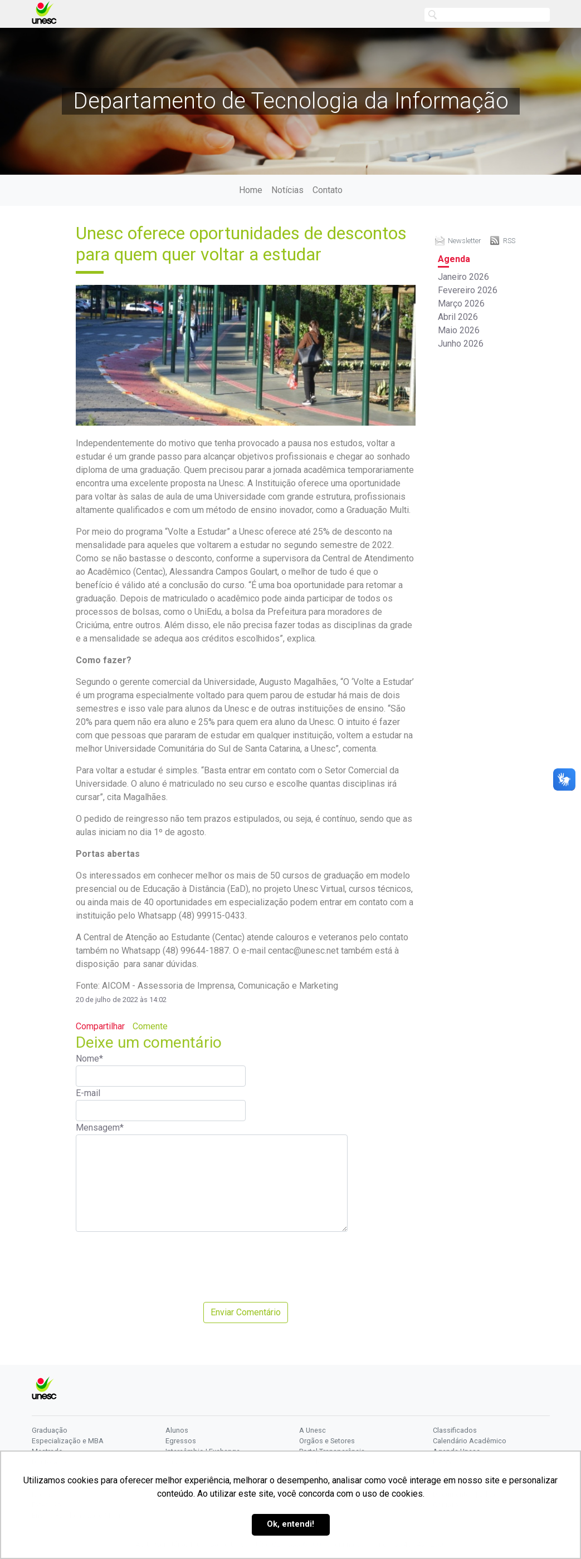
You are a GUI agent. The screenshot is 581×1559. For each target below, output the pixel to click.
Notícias (287, 190)
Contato (328, 190)
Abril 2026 (458, 317)
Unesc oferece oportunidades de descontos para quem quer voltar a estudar (241, 244)
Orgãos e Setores (327, 1441)
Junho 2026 (461, 343)
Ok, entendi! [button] (290, 1524)
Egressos (180, 1441)
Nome (89, 1058)
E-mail (88, 1093)
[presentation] (160, 1267)
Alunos (176, 1430)
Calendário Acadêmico (469, 1441)
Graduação (49, 1430)
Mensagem (100, 1127)
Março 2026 (461, 303)
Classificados (455, 1430)
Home (250, 190)
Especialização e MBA (68, 1441)
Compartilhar (100, 1026)
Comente (150, 1026)
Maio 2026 (459, 330)
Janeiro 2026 (463, 277)
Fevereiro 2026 (467, 290)
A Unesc (312, 1430)
